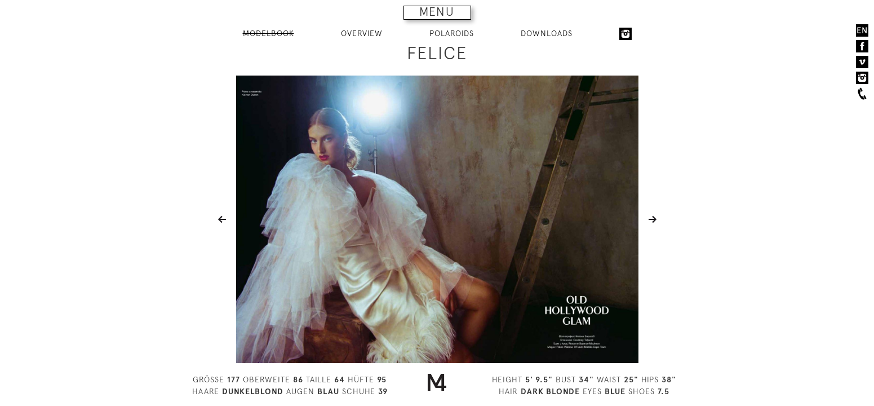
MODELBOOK (268, 33)
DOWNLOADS (547, 33)
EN (862, 30)
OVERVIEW (362, 33)
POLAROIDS (451, 33)
